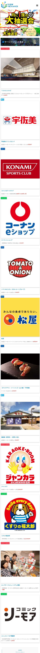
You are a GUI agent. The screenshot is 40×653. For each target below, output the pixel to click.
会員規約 (20, 650)
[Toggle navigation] (36, 5)
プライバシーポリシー (20, 652)
